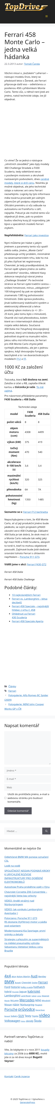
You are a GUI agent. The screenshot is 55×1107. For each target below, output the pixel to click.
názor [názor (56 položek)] (16, 1004)
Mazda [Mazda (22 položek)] (7, 1000)
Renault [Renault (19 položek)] (7, 1016)
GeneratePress (27, 1102)
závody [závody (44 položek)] (29, 1021)
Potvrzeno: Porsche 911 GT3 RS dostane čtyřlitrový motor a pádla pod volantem (25, 921)
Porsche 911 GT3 (29, 557)
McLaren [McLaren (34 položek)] (14, 1000)
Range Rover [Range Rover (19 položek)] (40, 1010)
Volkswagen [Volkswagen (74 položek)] (12, 1021)
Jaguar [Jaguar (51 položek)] (23, 991)
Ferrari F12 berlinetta (35, 512)
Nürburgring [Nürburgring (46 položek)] (27, 1004)
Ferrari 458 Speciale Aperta (27, 621)
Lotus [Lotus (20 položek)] (39, 996)
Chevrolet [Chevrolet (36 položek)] (26, 982)
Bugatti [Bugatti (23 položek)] (18, 982)
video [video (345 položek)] (44, 1015)
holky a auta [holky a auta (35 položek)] (27, 987)
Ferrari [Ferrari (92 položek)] (43, 982)
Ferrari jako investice (36, 235)
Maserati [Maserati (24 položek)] (45, 996)
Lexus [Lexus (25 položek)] (34, 996)
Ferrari (12, 691)
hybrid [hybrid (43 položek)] (7, 991)
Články (12, 686)
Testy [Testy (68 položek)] (28, 1016)
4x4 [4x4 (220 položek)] (7, 975)
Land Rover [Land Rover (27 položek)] (26, 995)
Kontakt (8, 1076)
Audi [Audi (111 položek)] (34, 976)
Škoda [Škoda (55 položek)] (38, 1021)
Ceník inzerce (22, 1076)
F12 (19, 359)
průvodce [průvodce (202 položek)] (26, 1009)
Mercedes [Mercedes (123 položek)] (27, 1000)
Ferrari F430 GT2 (36, 564)
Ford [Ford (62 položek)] (7, 987)
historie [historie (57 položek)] (15, 987)
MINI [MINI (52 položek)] (38, 1000)
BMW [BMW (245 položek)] (9, 981)
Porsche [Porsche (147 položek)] (10, 1009)
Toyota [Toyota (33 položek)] (35, 1016)
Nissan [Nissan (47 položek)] (8, 1004)
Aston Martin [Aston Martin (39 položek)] (23, 976)
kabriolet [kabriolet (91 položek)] (34, 991)
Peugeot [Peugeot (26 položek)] (38, 1005)
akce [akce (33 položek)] (13, 976)
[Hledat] (46, 831)
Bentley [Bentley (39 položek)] (42, 976)
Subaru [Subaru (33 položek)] (14, 1016)
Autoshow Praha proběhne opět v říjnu (27, 887)
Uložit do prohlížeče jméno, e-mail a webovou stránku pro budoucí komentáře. (28, 797)
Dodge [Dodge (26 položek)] (35, 982)
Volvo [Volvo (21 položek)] (23, 1021)
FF (24, 359)
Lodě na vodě (12, 865)
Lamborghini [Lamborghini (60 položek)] (12, 995)
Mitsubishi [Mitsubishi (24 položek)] (46, 1000)
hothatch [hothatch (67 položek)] (39, 987)
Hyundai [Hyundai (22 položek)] (15, 992)
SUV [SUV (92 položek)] (21, 1016)
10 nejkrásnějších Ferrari (26, 595)
